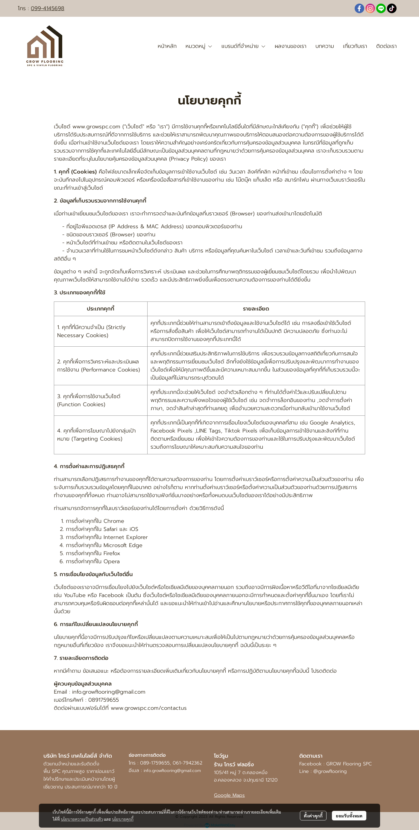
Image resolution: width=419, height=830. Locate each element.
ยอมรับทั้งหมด (349, 815)
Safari (110, 529)
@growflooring (331, 771)
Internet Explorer (126, 537)
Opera (112, 561)
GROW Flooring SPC (349, 763)
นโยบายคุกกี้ (122, 819)
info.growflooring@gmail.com (172, 770)
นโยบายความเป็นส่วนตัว (82, 819)
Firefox (112, 553)
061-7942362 (187, 763)
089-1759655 (155, 763)
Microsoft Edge (123, 545)
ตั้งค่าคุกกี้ (313, 815)
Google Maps (229, 795)
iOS (134, 529)
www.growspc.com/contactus (149, 708)
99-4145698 (49, 8)
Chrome (114, 521)
